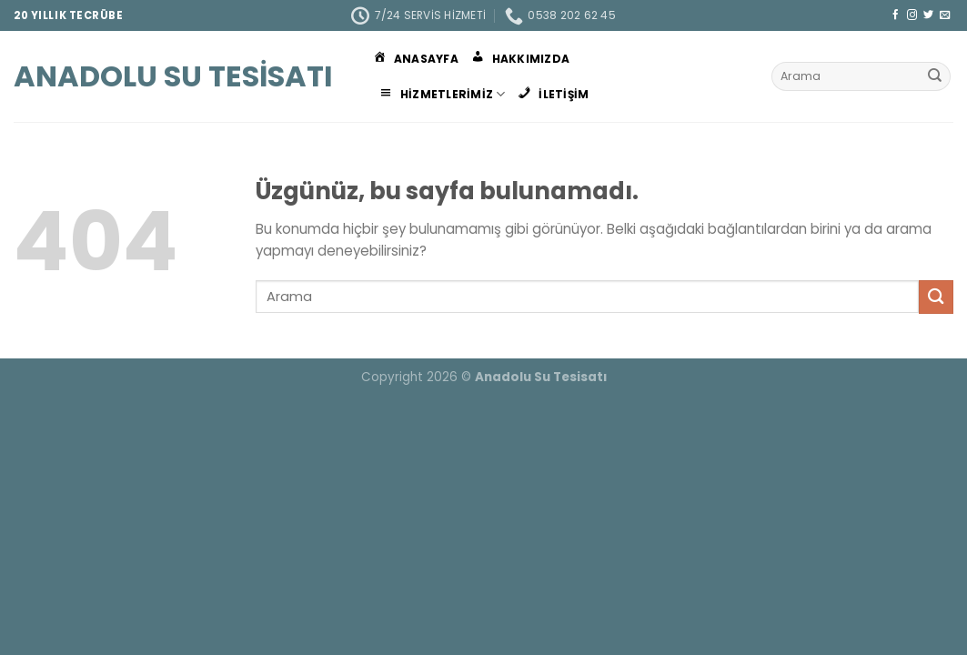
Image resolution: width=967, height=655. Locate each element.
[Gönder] (935, 76)
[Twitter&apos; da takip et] (928, 15)
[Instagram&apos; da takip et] (912, 15)
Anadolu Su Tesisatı (173, 76)
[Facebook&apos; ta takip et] (896, 15)
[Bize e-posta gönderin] (945, 15)
